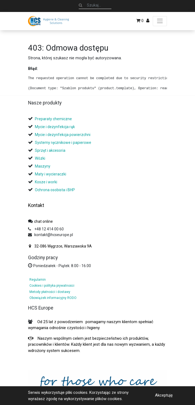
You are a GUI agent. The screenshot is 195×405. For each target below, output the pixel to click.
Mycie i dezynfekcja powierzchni (62, 134)
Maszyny (42, 166)
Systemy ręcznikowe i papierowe (63, 142)
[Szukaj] (80, 5)
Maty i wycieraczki (50, 174)
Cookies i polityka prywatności (51, 285)
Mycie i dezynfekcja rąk (55, 127)
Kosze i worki (46, 182)
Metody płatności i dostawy (49, 292)
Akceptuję (164, 395)
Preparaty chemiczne (54, 119)
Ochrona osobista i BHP (55, 190)
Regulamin (37, 280)
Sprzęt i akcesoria (50, 150)
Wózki (40, 158)
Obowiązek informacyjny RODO (53, 298)
